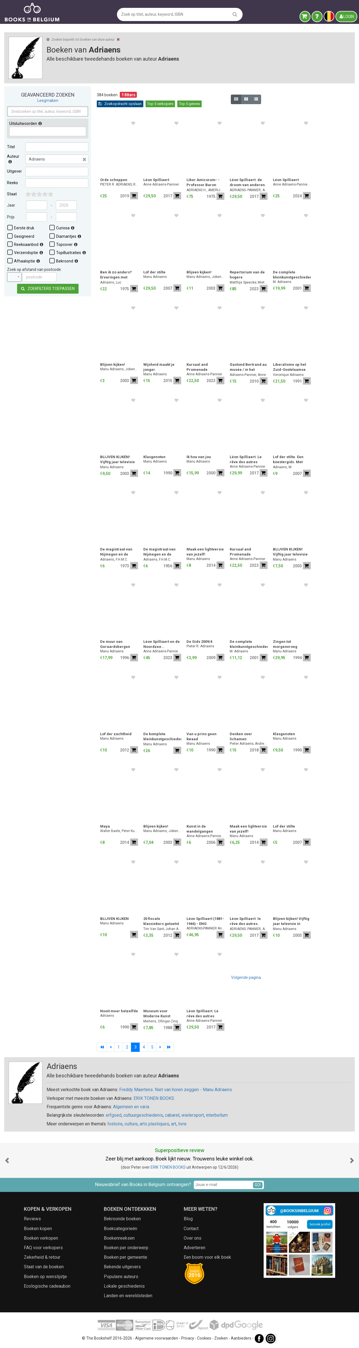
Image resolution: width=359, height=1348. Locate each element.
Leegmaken (47, 100)
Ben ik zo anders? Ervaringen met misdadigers (116, 275)
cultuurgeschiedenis (143, 1115)
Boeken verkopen (41, 1238)
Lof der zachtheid (116, 734)
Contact (191, 1228)
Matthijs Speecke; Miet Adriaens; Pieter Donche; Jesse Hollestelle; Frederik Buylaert (249, 282)
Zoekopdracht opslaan (120, 104)
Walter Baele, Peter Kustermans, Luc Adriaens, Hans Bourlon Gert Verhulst (119, 831)
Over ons (192, 1238)
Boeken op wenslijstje (45, 1276)
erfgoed (113, 1115)
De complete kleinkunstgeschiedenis (292, 274)
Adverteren (194, 1247)
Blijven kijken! (199, 272)
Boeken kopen (38, 1228)
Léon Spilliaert (156, 180)
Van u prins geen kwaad (202, 736)
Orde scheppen (113, 180)
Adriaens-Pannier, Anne (248, 375)
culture (131, 1124)
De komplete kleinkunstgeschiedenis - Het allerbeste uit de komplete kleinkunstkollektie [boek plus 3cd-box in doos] (162, 737)
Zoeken (221, 1338)
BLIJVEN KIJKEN (114, 919)
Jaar (11, 205)
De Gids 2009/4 (199, 641)
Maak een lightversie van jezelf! (205, 551)
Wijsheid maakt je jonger (158, 367)
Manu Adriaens (155, 277)
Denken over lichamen (241, 736)
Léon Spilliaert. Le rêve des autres (246, 459)
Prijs (11, 217)
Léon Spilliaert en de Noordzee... (161, 644)
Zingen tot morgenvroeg (285, 644)
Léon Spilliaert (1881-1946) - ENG (205, 921)
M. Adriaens (282, 282)
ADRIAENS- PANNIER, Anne (249, 190)
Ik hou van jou (199, 457)
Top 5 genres (189, 104)
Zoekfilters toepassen (48, 288)
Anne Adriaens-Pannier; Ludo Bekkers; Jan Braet (205, 836)
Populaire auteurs (121, 1276)
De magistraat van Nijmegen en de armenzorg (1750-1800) (159, 552)
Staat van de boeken (44, 1266)
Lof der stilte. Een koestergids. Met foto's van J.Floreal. (290, 460)
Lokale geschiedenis (124, 1286)
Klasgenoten (154, 457)
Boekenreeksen (119, 1238)
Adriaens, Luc (110, 282)
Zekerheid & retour (42, 1257)
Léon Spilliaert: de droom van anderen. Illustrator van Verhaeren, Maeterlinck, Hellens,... (248, 183)
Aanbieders (241, 1338)
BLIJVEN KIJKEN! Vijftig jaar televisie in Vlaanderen (117, 460)
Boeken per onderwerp (126, 1247)
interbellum (217, 1115)
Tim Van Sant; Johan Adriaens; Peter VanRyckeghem (162, 929)
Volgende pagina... (247, 977)
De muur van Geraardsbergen (115, 644)
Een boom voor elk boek (207, 1257)
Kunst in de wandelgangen (200, 828)
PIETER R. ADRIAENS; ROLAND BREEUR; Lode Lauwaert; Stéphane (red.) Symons (119, 184)
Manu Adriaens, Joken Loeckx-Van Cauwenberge (205, 277)
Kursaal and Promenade (197, 367)
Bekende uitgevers (122, 1266)
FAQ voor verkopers (43, 1247)
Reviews (32, 1218)
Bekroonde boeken (122, 1218)
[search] (235, 14)
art (173, 1124)
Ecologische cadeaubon (47, 1286)
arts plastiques (154, 1124)
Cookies (204, 1338)
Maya (105, 826)
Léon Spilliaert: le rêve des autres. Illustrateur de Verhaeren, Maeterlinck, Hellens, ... (245, 922)
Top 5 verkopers (160, 104)
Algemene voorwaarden (156, 1338)
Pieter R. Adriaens (200, 646)
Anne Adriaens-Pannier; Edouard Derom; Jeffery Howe (292, 184)
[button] (7, 1160)
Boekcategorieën (120, 1228)
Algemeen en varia (131, 1106)
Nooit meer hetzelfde (119, 1011)
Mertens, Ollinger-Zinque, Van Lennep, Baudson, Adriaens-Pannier (162, 1021)
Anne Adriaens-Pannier (161, 184)
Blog (188, 1218)
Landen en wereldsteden (128, 1295)
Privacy (187, 1338)
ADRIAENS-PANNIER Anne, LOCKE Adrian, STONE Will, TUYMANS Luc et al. (205, 928)
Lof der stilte (154, 272)
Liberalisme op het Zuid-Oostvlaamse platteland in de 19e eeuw (290, 367)
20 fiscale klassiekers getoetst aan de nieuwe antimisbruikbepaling (162, 922)
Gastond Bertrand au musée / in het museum (248, 367)
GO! (258, 1185)
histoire (115, 1124)
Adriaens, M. (282, 467)
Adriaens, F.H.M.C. (114, 559)
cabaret (172, 1115)
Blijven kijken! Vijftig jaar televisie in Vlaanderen (291, 922)
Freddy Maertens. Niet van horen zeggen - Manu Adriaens (175, 1089)
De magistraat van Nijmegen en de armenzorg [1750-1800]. (116, 552)
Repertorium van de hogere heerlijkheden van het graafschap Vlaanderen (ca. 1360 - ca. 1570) (248, 275)
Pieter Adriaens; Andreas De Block (249, 744)
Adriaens (107, 1016)
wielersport (192, 1115)
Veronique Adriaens (288, 375)
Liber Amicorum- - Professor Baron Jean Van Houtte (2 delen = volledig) (203, 183)
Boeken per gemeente (125, 1257)
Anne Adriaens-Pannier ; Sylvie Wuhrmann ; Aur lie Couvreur (162, 651)
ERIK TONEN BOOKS (154, 1098)
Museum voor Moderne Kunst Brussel (156, 1014)
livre (182, 1124)
